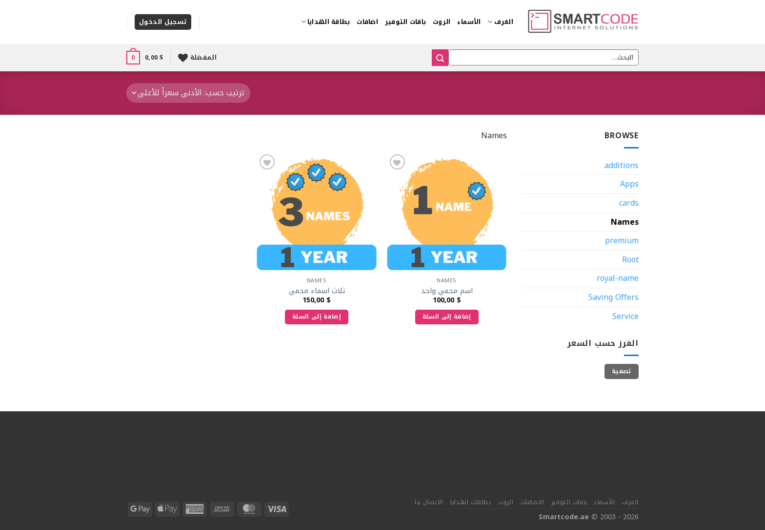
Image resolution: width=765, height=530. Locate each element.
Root (630, 259)
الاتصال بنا (429, 502)
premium (622, 240)
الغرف (500, 22)
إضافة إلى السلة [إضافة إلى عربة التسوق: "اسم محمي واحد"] (447, 316)
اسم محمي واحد (447, 291)
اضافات (367, 22)
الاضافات (532, 502)
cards (629, 203)
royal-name (618, 278)
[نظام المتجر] (188, 93)
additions (621, 165)
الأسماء (469, 22)
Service (625, 316)
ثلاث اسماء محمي (317, 291)
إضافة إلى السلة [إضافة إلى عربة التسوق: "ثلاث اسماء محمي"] (316, 316)
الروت (441, 22)
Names (625, 222)
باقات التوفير (405, 22)
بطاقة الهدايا (325, 22)
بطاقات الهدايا (470, 502)
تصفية (621, 371)
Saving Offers (613, 297)
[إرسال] (440, 57)
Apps (629, 183)
